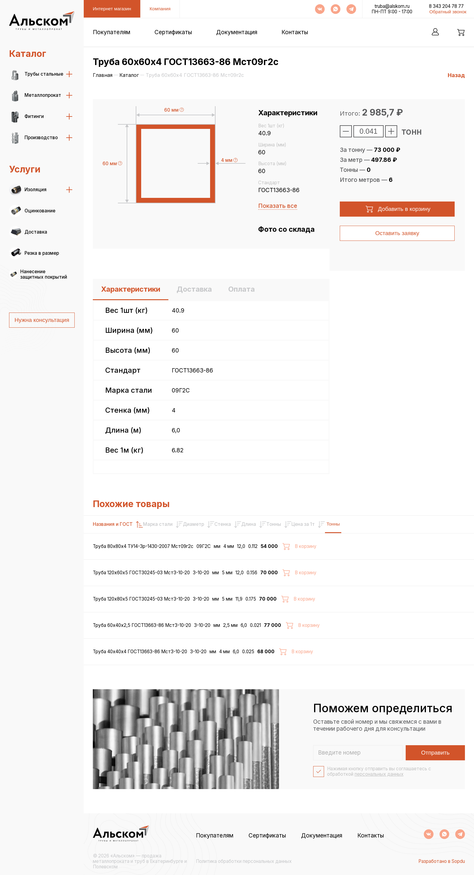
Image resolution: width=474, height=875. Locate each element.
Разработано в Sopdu (441, 861)
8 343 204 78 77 (446, 6)
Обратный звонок (447, 11)
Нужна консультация (42, 320)
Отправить (435, 752)
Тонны (441, 523)
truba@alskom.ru (392, 6)
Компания (160, 8)
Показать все (277, 205)
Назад (456, 75)
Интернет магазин (112, 8)
